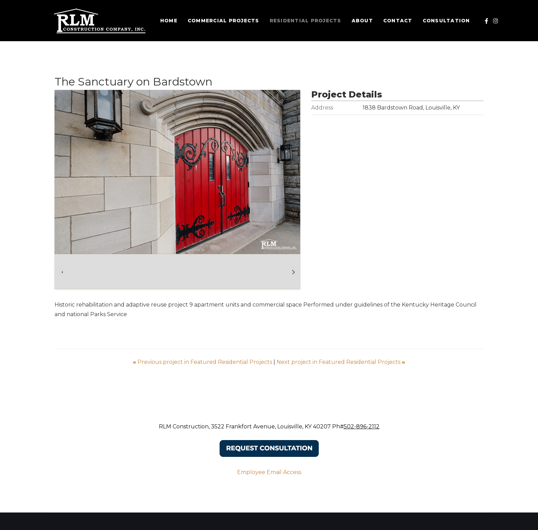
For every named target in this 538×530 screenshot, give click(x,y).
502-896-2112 (361, 426)
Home (170, 20)
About (363, 20)
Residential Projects (307, 20)
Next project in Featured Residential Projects (341, 362)
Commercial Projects (225, 20)
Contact (399, 20)
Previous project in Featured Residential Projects (203, 362)
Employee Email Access (269, 472)
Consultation (447, 20)
